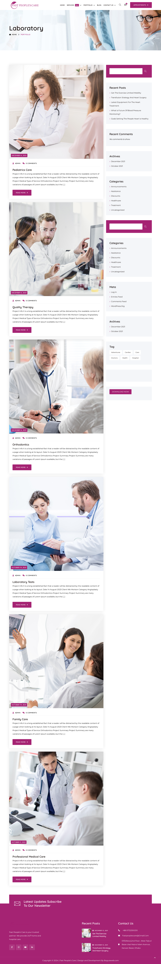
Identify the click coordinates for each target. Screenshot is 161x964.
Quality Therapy (23, 307)
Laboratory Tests (23, 582)
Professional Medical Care (29, 856)
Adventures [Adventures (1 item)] (115, 352)
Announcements (118, 187)
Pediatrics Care (22, 169)
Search (145, 71)
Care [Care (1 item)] (137, 352)
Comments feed (118, 301)
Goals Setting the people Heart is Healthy (129, 119)
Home (62, 5)
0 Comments (30, 163)
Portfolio (88, 5)
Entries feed (117, 297)
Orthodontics (21, 444)
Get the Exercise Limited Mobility (126, 93)
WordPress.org (118, 306)
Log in (114, 292)
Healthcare (116, 201)
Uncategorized (117, 210)
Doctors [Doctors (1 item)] (114, 358)
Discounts (115, 196)
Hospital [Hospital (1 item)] (135, 358)
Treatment (116, 205)
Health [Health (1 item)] (124, 358)
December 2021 (118, 161)
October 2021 (117, 166)
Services (73, 5)
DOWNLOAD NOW (120, 392)
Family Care (20, 719)
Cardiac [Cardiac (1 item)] (128, 352)
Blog (99, 5)
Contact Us (108, 5)
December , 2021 (100, 930)
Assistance (116, 191)
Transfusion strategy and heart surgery (128, 98)
